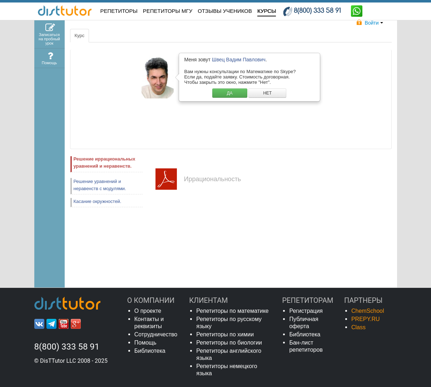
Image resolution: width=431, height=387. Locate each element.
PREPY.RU (365, 319)
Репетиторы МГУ (168, 11)
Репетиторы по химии (225, 334)
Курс (80, 35)
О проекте (147, 311)
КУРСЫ (266, 11)
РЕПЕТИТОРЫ (119, 11)
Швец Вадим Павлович (239, 59)
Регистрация (306, 311)
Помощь (145, 343)
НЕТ (267, 93)
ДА (230, 93)
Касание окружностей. (98, 201)
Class (358, 327)
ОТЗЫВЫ (225, 11)
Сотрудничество (156, 334)
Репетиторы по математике (232, 311)
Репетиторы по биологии (229, 343)
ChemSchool (367, 311)
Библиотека (149, 351)
